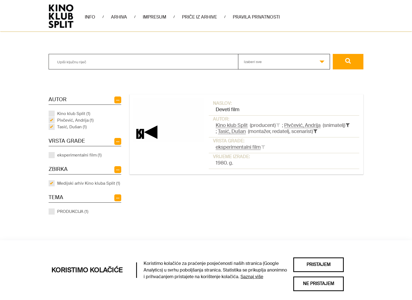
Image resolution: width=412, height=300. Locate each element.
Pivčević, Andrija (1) (75, 120)
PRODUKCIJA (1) (72, 211)
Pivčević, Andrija (302, 125)
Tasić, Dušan (232, 131)
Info (90, 17)
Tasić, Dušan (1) (72, 127)
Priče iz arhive (199, 17)
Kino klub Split (232, 125)
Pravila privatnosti (256, 17)
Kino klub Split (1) (73, 113)
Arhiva (119, 17)
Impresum (154, 17)
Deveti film (227, 109)
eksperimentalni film (238, 147)
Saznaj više (252, 277)
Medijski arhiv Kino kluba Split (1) (88, 183)
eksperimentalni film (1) (79, 155)
